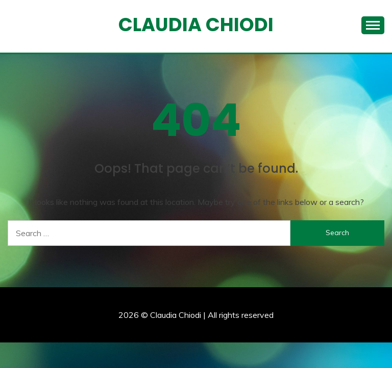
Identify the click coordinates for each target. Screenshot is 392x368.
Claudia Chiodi (196, 24)
